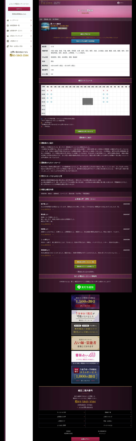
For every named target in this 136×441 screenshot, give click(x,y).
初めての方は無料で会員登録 (85, 41)
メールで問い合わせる (86, 407)
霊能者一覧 (47, 19)
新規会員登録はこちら (19, 14)
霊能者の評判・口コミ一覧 (85, 262)
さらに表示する (47, 209)
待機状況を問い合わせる (85, 131)
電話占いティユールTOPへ (86, 271)
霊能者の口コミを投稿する (85, 266)
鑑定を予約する (85, 34)
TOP (41, 19)
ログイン (19, 9)
